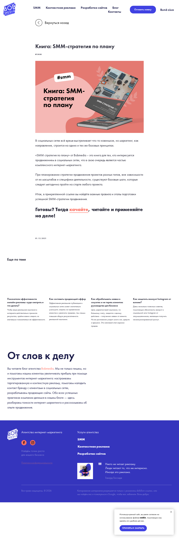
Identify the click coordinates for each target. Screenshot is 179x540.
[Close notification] (171, 512)
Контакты (114, 12)
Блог (115, 8)
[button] (143, 10)
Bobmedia (47, 388)
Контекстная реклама (61, 8)
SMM (37, 8)
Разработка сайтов (94, 8)
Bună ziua (167, 10)
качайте (78, 210)
